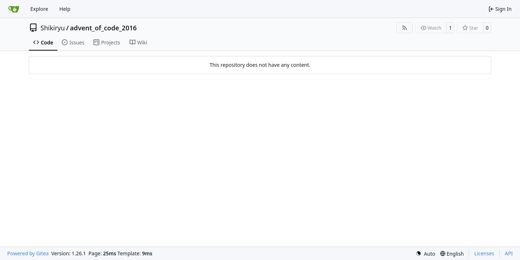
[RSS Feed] (404, 27)
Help (64, 8)
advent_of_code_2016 (103, 27)
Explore (39, 8)
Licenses (484, 253)
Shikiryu (52, 27)
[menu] (425, 253)
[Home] (14, 9)
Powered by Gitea (28, 253)
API (509, 253)
